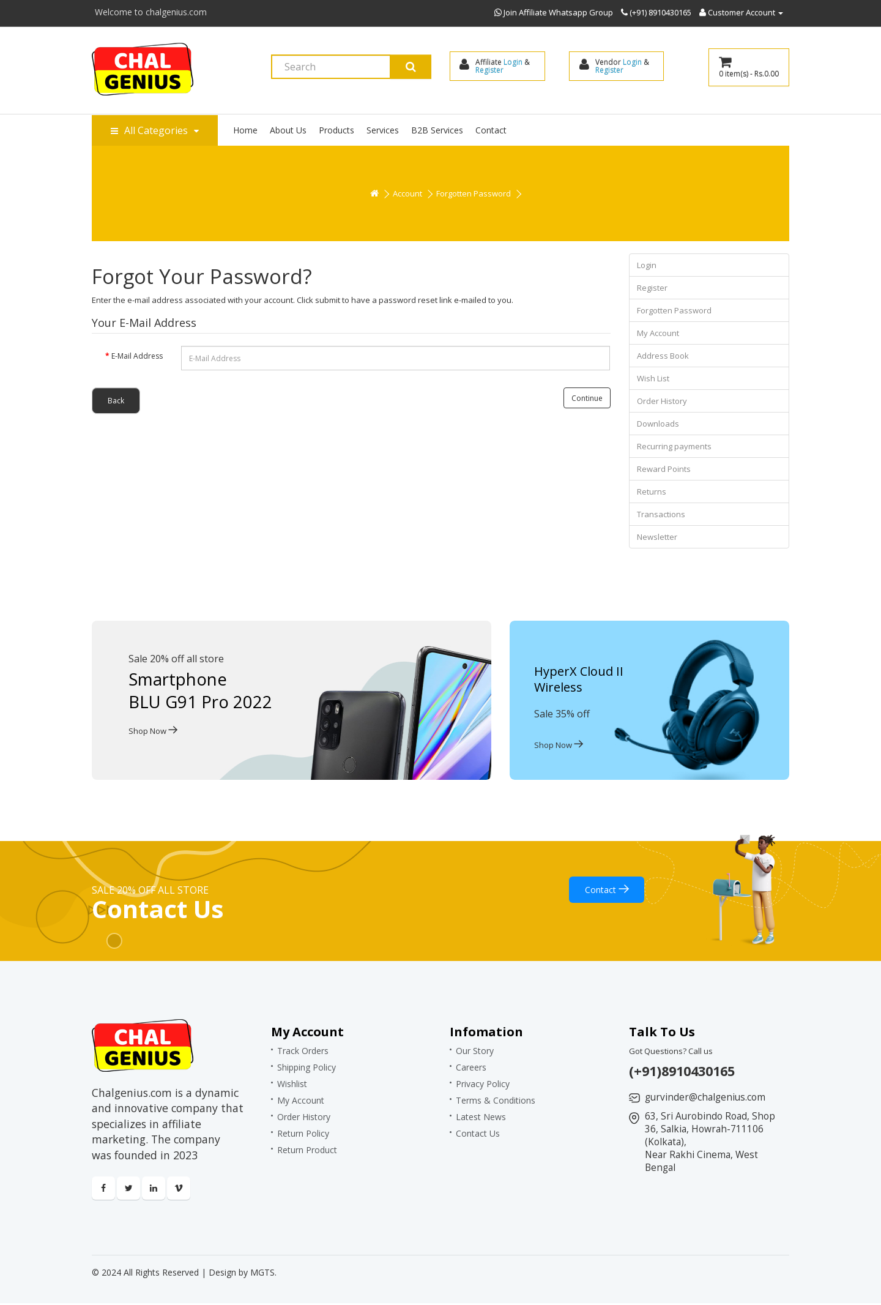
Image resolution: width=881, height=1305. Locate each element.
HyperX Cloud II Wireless (578, 679)
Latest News (481, 1117)
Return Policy (303, 1133)
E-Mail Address (137, 356)
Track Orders (303, 1050)
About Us (288, 130)
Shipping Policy (306, 1067)
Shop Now (152, 730)
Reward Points (664, 468)
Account (407, 193)
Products (336, 130)
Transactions (661, 514)
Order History (662, 400)
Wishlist (292, 1084)
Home (245, 130)
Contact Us (478, 1133)
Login (513, 62)
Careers (471, 1067)
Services (382, 130)
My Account (658, 332)
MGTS (262, 1274)
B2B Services (437, 130)
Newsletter (657, 536)
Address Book (663, 355)
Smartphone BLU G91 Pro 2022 (201, 689)
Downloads (658, 423)
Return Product (307, 1150)
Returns (651, 491)
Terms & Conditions (495, 1100)
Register (490, 70)
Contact (491, 130)
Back (116, 400)
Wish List (653, 378)
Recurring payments (674, 446)
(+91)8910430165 (685, 1070)
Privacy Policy (483, 1084)
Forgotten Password (473, 193)
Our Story (475, 1050)
